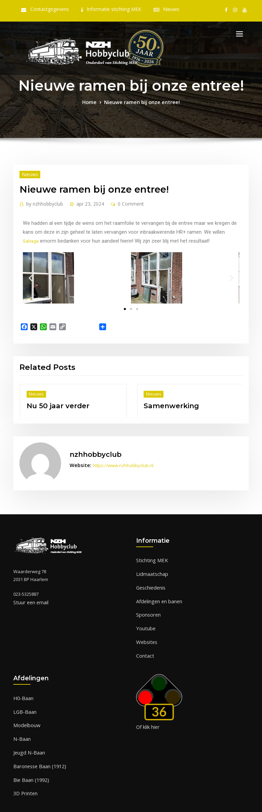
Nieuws (165, 9)
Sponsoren (147, 595)
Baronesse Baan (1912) (37, 737)
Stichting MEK (149, 545)
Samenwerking (166, 394)
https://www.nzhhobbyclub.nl (118, 452)
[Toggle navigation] (239, 33)
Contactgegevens (54, 9)
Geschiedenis (150, 570)
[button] (30, 272)
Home (93, 101)
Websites (146, 621)
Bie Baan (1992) (29, 750)
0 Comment (121, 201)
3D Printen (24, 763)
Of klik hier (147, 703)
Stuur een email (29, 587)
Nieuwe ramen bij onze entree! (141, 101)
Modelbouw (25, 700)
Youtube (145, 608)
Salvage (179, 227)
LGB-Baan (23, 687)
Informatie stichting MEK (112, 9)
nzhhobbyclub (42, 201)
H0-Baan (22, 675)
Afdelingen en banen (158, 583)
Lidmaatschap (150, 558)
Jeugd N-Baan (27, 725)
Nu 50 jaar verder (52, 394)
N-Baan (21, 712)
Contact (144, 633)
